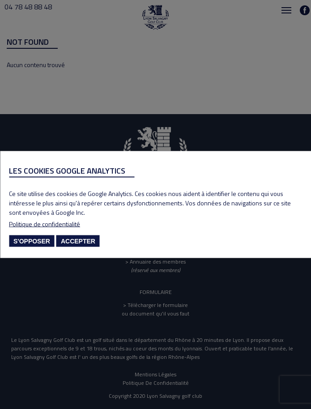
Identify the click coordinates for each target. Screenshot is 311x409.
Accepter (78, 241)
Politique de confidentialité (44, 224)
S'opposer (31, 241)
